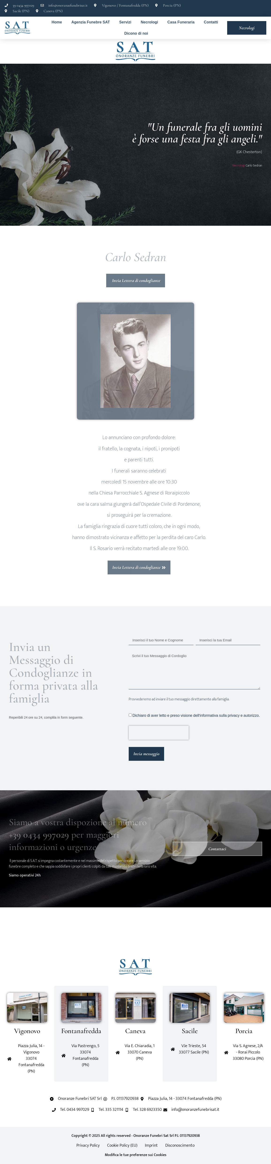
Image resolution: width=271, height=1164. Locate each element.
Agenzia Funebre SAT (90, 22)
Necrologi (149, 22)
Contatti (211, 22)
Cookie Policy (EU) (122, 1145)
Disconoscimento (180, 1145)
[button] (30, 933)
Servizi (125, 22)
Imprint (151, 1145)
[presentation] (159, 733)
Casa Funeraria (181, 22)
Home (57, 22)
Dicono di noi (136, 33)
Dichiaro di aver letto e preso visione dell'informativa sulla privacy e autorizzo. (196, 715)
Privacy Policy (88, 1145)
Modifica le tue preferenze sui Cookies (135, 1155)
